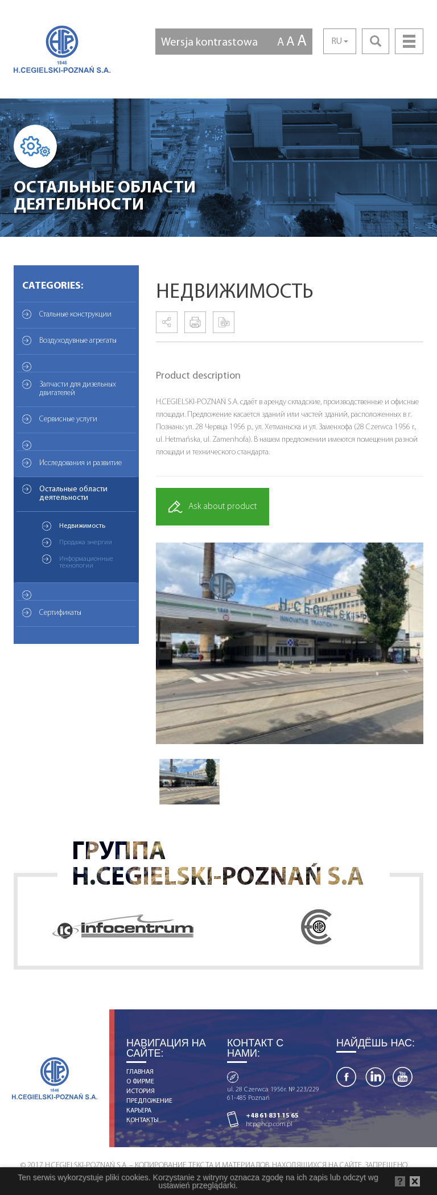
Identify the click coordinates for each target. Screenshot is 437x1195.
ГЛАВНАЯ (140, 1072)
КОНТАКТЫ (142, 1120)
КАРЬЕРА (138, 1110)
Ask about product (212, 506)
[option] (289, 643)
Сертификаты (60, 613)
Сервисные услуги (68, 419)
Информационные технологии (86, 563)
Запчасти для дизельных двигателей (77, 388)
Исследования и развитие (80, 463)
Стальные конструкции (75, 314)
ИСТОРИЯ (140, 1091)
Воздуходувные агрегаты (78, 340)
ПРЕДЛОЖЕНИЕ (149, 1101)
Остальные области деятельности (73, 493)
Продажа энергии (85, 542)
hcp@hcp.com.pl (269, 1124)
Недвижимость (82, 526)
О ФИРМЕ (140, 1081)
